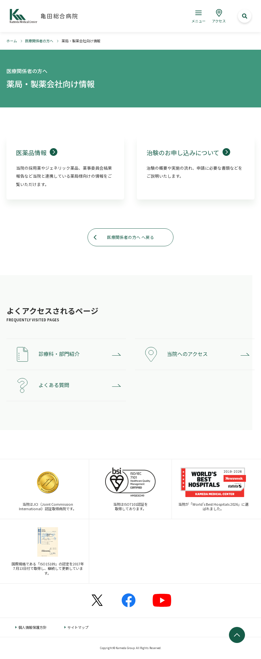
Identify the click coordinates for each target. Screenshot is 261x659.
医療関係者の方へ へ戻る (130, 237)
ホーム (11, 40)
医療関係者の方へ (39, 40)
